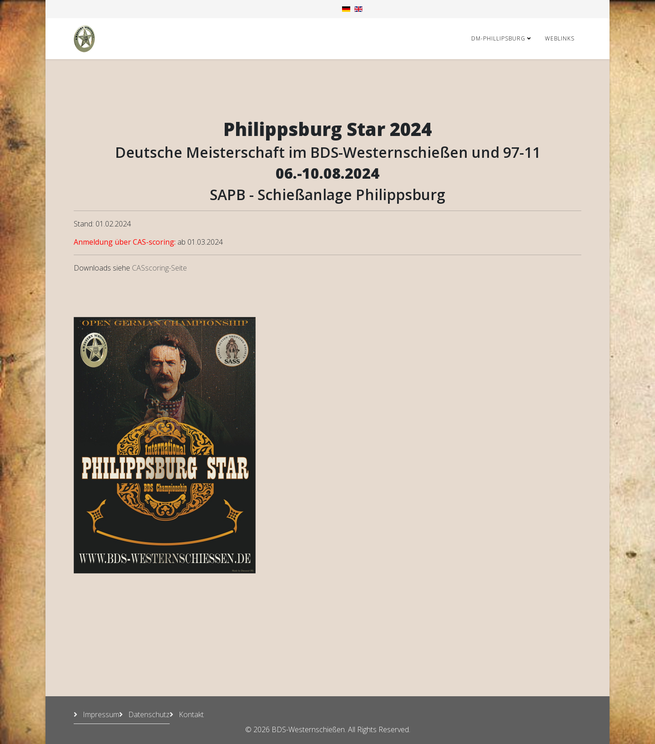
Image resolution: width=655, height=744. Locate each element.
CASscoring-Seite (159, 268)
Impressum (100, 714)
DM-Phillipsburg (498, 38)
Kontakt (190, 714)
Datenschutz (148, 714)
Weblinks (559, 38)
